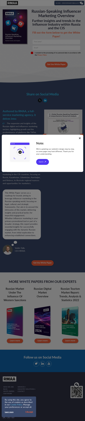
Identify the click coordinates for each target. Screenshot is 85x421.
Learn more (9, 412)
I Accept (29, 412)
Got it (41, 162)
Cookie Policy (16, 405)
